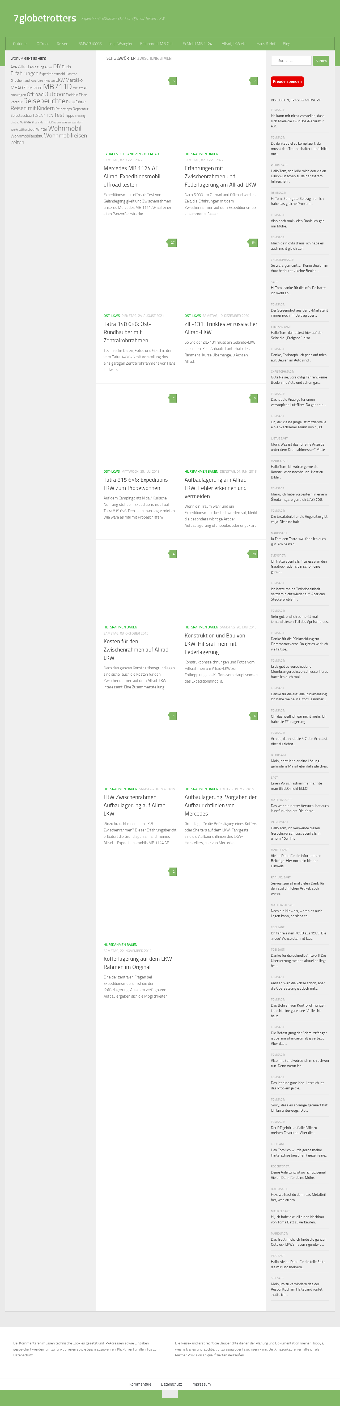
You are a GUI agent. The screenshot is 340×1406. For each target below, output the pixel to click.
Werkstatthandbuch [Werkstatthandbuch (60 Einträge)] (23, 129)
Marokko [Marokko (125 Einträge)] (74, 80)
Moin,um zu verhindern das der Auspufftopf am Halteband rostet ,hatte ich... (296, 1289)
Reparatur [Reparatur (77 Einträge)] (80, 109)
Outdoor (20, 43)
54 (253, 242)
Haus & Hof (266, 43)
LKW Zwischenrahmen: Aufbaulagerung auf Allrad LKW (134, 805)
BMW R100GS (90, 43)
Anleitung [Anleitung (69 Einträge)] (37, 67)
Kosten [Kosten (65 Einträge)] (50, 81)
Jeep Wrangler (121, 43)
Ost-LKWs (112, 316)
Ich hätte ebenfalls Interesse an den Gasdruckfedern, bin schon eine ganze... (299, 566)
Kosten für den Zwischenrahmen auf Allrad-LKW (137, 649)
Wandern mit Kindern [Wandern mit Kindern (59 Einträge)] (48, 122)
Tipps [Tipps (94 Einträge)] (69, 115)
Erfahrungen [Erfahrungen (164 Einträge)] (25, 73)
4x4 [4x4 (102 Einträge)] (14, 66)
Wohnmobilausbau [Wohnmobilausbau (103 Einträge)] (27, 136)
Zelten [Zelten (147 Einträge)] (17, 142)
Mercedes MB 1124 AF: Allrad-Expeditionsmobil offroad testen (132, 176)
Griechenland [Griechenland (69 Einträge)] (20, 81)
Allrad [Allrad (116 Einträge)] (23, 66)
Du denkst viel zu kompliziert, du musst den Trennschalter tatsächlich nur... (300, 148)
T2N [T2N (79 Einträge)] (50, 115)
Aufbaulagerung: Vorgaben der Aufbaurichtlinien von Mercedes (221, 805)
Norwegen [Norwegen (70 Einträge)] (18, 95)
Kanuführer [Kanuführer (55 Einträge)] (38, 81)
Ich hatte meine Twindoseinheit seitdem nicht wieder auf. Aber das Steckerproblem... (298, 594)
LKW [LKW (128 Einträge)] (60, 80)
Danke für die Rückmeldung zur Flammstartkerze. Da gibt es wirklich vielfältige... (299, 644)
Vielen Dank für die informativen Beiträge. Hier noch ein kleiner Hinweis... (296, 860)
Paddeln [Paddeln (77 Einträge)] (72, 95)
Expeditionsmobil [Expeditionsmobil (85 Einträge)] (52, 74)
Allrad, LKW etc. (234, 43)
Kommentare (140, 1384)
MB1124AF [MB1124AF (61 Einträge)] (80, 88)
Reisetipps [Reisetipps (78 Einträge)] (64, 109)
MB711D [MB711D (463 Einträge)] (57, 86)
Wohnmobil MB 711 (156, 43)
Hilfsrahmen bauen (201, 154)
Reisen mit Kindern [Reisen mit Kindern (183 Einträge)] (33, 108)
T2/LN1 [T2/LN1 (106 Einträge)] (39, 115)
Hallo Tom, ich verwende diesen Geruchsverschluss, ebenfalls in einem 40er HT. (296, 833)
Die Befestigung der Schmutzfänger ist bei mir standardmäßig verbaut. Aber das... (299, 1038)
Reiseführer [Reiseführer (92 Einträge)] (76, 102)
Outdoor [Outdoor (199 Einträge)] (54, 94)
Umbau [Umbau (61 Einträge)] (15, 122)
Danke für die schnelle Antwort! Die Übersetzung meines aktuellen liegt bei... (298, 960)
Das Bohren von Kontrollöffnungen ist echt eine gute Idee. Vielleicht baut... (298, 1010)
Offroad (43, 43)
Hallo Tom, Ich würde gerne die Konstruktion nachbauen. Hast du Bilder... (297, 471)
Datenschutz (171, 1384)
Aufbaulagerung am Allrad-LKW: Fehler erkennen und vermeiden (217, 488)
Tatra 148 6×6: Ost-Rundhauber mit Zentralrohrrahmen (127, 332)
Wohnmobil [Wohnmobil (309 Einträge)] (65, 128)
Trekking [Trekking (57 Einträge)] (80, 116)
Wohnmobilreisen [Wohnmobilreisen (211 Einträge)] (65, 135)
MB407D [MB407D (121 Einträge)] (20, 87)
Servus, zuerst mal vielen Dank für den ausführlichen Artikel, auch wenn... (297, 888)
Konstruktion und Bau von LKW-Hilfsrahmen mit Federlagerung (215, 643)
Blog (286, 43)
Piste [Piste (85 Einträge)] (83, 95)
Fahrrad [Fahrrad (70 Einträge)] (71, 74)
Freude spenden (287, 81)
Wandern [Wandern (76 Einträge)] (27, 122)
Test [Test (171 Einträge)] (59, 115)
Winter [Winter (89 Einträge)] (41, 129)
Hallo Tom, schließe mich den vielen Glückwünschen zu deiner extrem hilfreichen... (298, 176)
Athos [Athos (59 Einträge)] (48, 67)
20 (253, 554)
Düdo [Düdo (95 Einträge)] (66, 66)
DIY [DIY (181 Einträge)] (57, 66)
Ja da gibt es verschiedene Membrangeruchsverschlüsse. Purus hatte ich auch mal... (299, 671)
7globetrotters (44, 18)
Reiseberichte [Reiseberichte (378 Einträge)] (44, 100)
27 (172, 242)
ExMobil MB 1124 (197, 43)
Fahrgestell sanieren (122, 154)
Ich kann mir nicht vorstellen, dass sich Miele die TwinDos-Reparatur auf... (298, 121)
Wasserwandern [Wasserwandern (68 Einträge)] (72, 122)
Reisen (62, 43)
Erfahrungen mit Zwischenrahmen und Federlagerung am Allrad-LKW (220, 176)
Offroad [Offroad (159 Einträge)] (35, 94)
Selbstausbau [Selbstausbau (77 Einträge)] (21, 115)
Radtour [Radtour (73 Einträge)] (16, 102)
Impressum (201, 1384)
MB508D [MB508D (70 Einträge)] (35, 88)
